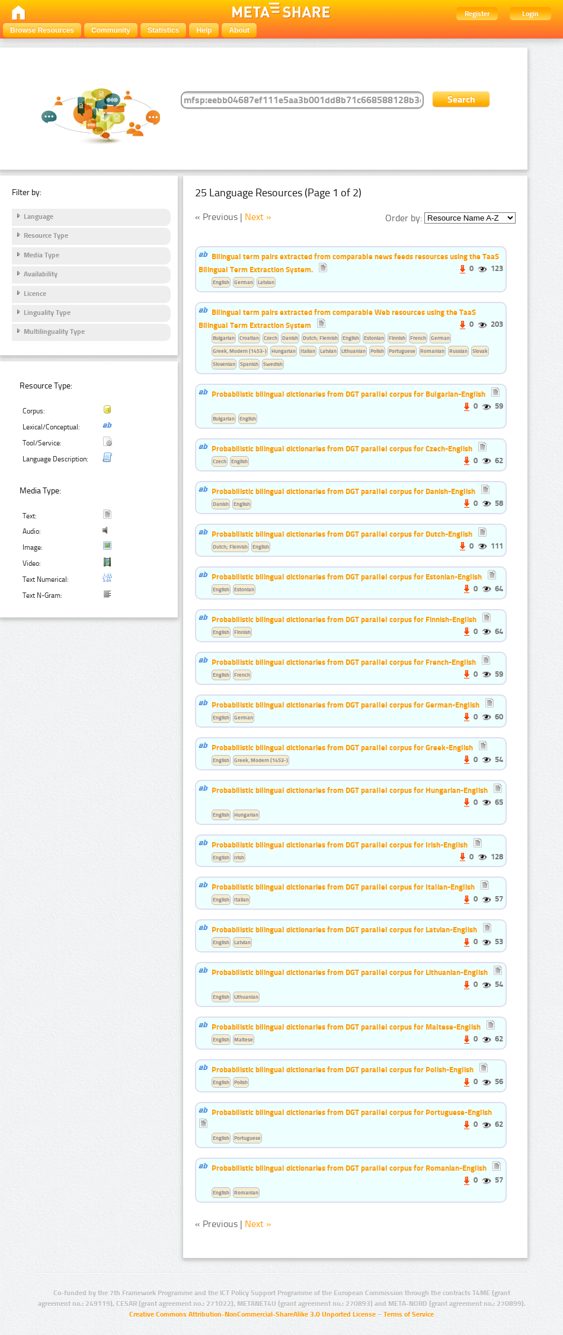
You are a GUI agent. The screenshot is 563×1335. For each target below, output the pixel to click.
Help (204, 30)
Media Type (41, 255)
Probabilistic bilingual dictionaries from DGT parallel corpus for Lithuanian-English (350, 972)
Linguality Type (47, 312)
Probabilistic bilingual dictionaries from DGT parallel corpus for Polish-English (343, 1069)
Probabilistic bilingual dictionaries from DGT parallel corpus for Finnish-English (344, 619)
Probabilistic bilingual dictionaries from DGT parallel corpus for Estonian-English (347, 576)
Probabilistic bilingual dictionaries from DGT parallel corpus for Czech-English (342, 448)
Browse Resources (42, 30)
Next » (258, 216)
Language (38, 216)
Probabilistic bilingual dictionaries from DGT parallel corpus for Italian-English (343, 886)
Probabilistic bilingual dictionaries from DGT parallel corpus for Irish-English (340, 844)
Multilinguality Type (54, 331)
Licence (35, 293)
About (239, 30)
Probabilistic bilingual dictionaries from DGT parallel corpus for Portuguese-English (352, 1112)
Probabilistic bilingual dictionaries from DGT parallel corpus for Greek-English (342, 747)
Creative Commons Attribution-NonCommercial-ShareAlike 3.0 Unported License (252, 1314)
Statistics (163, 30)
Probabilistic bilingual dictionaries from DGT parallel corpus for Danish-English (343, 491)
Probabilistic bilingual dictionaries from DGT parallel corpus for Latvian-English (344, 929)
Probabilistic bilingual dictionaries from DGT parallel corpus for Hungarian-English (350, 790)
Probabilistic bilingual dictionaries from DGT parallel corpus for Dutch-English (342, 534)
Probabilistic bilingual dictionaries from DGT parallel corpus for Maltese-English (346, 1026)
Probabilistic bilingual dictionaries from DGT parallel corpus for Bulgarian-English (348, 394)
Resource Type (46, 235)
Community (110, 30)
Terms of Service (408, 1314)
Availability (40, 274)
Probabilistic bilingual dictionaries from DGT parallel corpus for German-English (345, 704)
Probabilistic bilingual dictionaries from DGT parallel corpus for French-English (344, 662)
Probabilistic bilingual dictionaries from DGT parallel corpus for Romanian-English (349, 1167)
